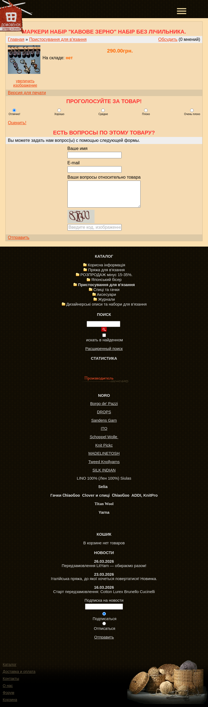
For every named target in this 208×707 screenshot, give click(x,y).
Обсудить (167, 39)
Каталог (10, 664)
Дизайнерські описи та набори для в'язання (106, 304)
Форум (8, 692)
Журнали (106, 299)
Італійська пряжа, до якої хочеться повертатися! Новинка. (104, 579)
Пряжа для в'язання (106, 270)
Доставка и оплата (19, 671)
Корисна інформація (106, 265)
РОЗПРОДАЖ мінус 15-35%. (106, 275)
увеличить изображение (25, 83)
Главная (16, 39)
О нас (8, 685)
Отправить (18, 237)
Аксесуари (106, 294)
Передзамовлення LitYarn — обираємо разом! (104, 566)
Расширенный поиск (104, 348)
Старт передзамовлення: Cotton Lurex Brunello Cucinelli (104, 592)
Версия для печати (27, 92)
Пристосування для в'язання (58, 39)
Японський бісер (106, 279)
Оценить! (17, 122)
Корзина (10, 700)
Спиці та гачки (106, 289)
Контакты (11, 678)
